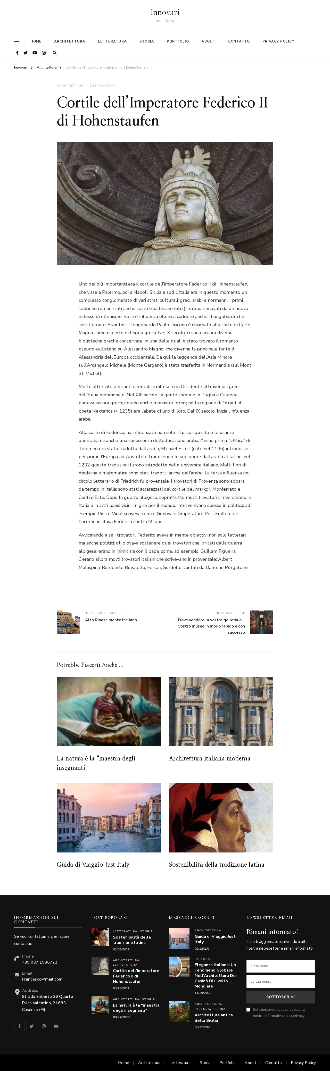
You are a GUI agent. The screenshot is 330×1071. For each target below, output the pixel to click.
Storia (146, 41)
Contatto (239, 41)
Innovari (165, 12)
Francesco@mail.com (42, 979)
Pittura (202, 959)
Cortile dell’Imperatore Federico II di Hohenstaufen (136, 976)
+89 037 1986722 (39, 962)
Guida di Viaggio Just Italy (93, 865)
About (209, 41)
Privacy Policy (278, 41)
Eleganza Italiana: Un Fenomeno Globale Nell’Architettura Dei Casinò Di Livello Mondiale (216, 975)
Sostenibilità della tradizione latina (217, 865)
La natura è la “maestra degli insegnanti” (136, 1008)
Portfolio (178, 41)
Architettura (69, 41)
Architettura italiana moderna (210, 759)
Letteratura (112, 41)
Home (36, 41)
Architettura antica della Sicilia (214, 1018)
